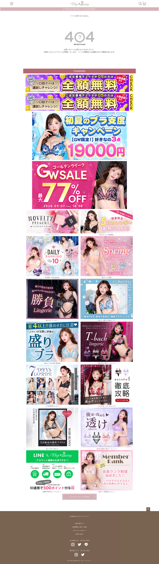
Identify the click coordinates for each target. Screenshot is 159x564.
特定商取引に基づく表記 (79, 527)
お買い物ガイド (79, 523)
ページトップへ (148, 509)
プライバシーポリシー (79, 530)
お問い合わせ (79, 534)
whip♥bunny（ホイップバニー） (79, 516)
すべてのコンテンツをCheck (79, 497)
